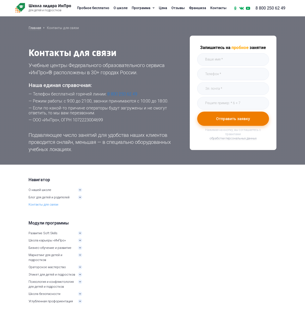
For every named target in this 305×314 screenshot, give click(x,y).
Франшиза (197, 8)
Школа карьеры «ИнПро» (47, 240)
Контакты (218, 8)
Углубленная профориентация (51, 301)
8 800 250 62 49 (270, 8)
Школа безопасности (44, 294)
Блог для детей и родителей (49, 197)
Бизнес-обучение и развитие (50, 248)
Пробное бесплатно (93, 8)
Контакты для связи (43, 204)
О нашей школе (40, 190)
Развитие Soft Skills (43, 233)
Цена (163, 8)
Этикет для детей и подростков (52, 274)
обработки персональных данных (233, 139)
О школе (121, 8)
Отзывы (178, 8)
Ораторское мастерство (47, 267)
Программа (141, 8)
